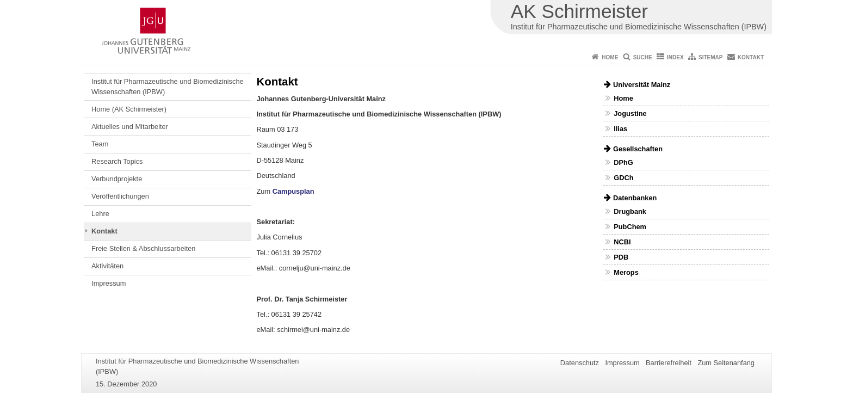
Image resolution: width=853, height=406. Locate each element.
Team (99, 144)
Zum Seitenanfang (726, 363)
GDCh (623, 178)
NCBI (622, 242)
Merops (626, 272)
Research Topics (117, 161)
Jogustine (630, 113)
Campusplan (293, 191)
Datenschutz (579, 363)
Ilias (620, 129)
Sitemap (710, 57)
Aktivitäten (107, 266)
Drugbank (630, 211)
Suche (642, 57)
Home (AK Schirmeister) (128, 109)
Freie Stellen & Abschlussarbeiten (143, 248)
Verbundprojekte (116, 179)
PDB (621, 257)
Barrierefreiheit (668, 363)
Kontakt (751, 57)
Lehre (100, 214)
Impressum (108, 283)
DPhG (623, 162)
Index (675, 57)
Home (610, 57)
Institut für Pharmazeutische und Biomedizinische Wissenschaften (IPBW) (167, 86)
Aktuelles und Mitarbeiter (129, 126)
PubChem (630, 227)
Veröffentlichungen (120, 196)
